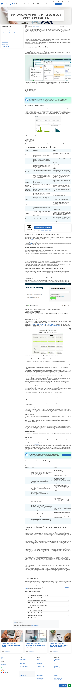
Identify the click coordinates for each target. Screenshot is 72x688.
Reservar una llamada (66, 3)
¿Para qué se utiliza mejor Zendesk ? (35, 612)
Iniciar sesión (55, 1)
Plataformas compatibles (24, 660)
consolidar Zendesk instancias (54, 325)
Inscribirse (63, 685)
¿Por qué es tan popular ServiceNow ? (35, 610)
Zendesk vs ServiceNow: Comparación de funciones (11, 36)
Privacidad (56, 675)
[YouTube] (4, 672)
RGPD (55, 663)
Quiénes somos (57, 659)
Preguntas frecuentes (5, 46)
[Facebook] (2, 672)
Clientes (38, 674)
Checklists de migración (41, 662)
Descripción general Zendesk (7, 30)
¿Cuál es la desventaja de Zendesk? (35, 607)
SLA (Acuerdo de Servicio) (58, 679)
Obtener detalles (66, 454)
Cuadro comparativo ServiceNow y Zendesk (9, 32)
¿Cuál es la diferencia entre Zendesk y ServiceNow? (38, 595)
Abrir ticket (56, 666)
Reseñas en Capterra (40, 678)
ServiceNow (32, 239)
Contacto (55, 662)
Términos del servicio (58, 678)
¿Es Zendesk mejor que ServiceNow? (35, 602)
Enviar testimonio (40, 675)
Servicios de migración (24, 659)
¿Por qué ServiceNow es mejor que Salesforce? (37, 605)
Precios (21, 662)
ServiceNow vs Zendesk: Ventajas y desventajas (10, 38)
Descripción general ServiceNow (7, 28)
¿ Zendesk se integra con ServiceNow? (35, 597)
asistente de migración (35, 625)
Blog (16, 3)
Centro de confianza (57, 667)
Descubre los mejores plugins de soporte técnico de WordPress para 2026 (59, 646)
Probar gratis (58, 3)
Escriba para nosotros (23, 675)
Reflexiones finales (5, 44)
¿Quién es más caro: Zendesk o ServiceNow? (37, 600)
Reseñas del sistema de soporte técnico (36, 12)
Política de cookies (57, 676)
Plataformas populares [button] (24, 666)
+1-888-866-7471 (3, 664)
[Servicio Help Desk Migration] (8, 4)
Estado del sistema (40, 666)
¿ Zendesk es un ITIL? (32, 617)
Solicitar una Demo (61, 1)
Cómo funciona (22, 663)
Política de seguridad (58, 674)
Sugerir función (39, 676)
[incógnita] (7, 672)
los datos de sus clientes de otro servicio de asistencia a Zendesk (42, 324)
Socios (21, 674)
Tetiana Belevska (36, 26)
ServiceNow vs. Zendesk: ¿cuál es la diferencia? (10, 34)
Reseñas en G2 (39, 679)
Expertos (55, 660)
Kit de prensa (39, 663)
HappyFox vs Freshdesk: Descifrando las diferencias (11, 646)
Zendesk (30, 243)
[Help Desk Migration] (2, 658)
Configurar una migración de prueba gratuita (43, 227)
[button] (25, 4)
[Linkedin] (6, 672)
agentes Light (36, 444)
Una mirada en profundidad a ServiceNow (35, 645)
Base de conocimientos (41, 660)
